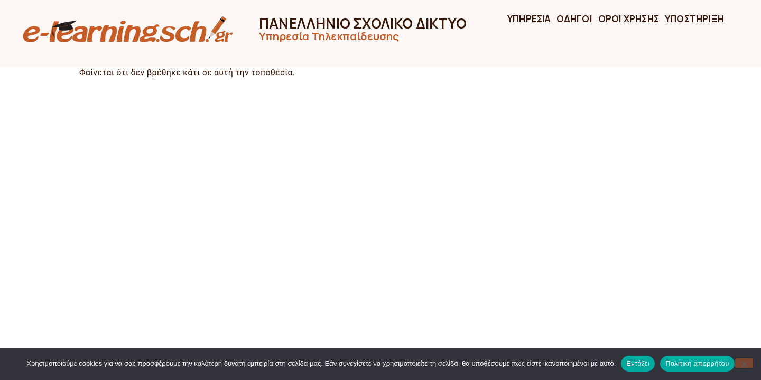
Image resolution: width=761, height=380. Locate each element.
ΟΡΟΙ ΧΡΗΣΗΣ (628, 19)
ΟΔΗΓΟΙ (574, 19)
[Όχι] (744, 363)
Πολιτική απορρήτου (697, 363)
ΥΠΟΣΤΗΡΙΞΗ (694, 19)
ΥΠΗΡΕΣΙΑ (529, 19)
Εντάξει (637, 363)
